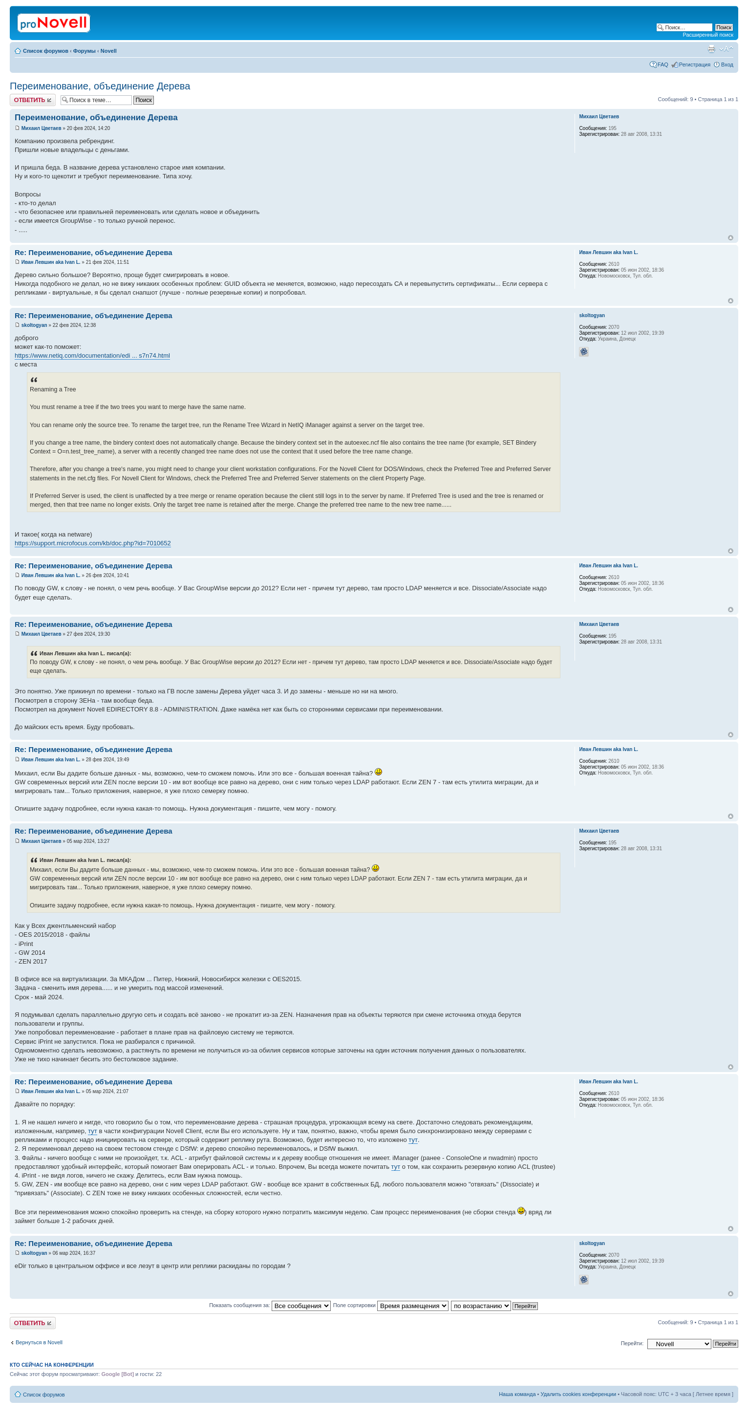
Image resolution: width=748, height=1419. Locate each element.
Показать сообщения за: (270, 1305)
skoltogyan (34, 325)
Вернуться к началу (730, 237)
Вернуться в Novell (39, 1342)
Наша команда (517, 1394)
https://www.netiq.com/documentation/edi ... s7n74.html (92, 355)
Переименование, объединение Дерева (100, 86)
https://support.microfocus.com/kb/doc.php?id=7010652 (93, 543)
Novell (109, 51)
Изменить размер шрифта (726, 48)
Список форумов (45, 51)
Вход (727, 64)
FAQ (663, 64)
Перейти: (632, 1343)
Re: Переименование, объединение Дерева (93, 252)
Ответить (33, 100)
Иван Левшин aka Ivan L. (51, 262)
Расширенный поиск (708, 35)
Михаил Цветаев (41, 128)
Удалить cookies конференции (579, 1394)
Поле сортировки (391, 1305)
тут (92, 1131)
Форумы (84, 51)
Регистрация (694, 64)
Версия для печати (711, 48)
